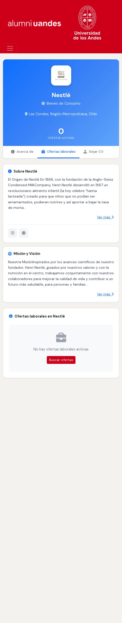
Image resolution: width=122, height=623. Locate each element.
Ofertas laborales (58, 151)
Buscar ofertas (61, 360)
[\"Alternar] (10, 48)
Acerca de (22, 151)
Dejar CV (93, 151)
